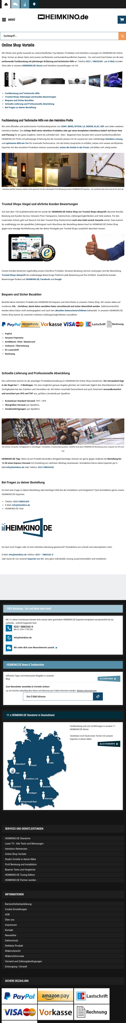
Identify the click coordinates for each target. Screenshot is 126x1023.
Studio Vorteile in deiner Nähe (20, 859)
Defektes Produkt (14, 945)
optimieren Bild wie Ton (17, 143)
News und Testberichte (24, 4)
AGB (7, 914)
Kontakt (9, 930)
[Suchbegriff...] (63, 36)
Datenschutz (11, 940)
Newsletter (10, 935)
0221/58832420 (46, 467)
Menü (8, 19)
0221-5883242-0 (23, 626)
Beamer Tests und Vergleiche (20, 869)
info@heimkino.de (15, 467)
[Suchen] (122, 35)
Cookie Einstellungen (16, 909)
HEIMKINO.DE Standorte (34, 4)
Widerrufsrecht (12, 951)
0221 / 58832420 (94, 61)
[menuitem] (8, 19)
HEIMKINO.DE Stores (32, 65)
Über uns (9, 919)
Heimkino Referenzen (16, 848)
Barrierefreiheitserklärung (18, 904)
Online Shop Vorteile (15, 854)
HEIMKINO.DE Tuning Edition (20, 874)
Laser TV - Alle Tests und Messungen (24, 843)
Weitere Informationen (87, 691)
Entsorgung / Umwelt (16, 966)
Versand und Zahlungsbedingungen (23, 961)
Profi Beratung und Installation (21, 864)
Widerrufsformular (14, 956)
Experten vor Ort (36, 559)
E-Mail (111, 61)
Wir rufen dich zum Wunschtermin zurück (35, 647)
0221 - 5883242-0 (44, 554)
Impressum (11, 925)
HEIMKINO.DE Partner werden (20, 880)
